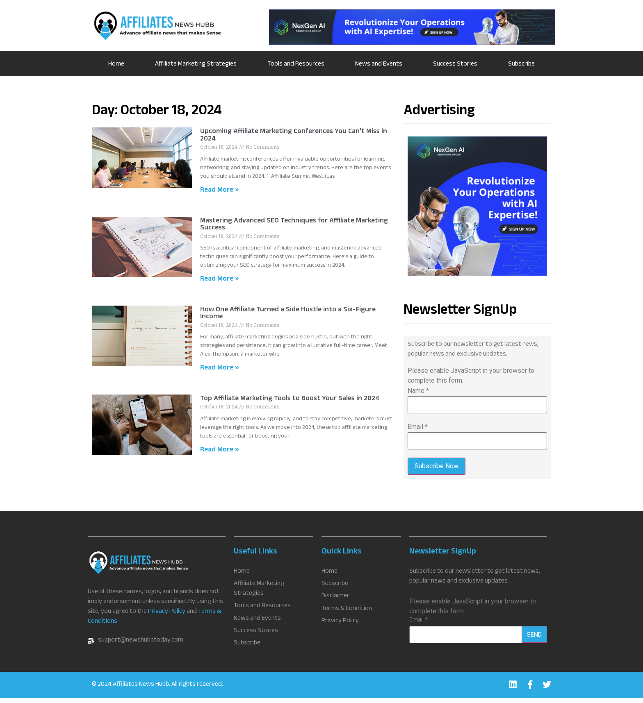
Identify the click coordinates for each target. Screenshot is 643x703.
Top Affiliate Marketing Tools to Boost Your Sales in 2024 (289, 399)
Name (418, 391)
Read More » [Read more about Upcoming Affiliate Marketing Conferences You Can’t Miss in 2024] (219, 191)
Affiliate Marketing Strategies (196, 64)
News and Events (378, 64)
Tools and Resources (295, 64)
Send (534, 639)
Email (418, 427)
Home (116, 64)
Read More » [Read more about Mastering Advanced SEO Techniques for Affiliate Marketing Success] (219, 280)
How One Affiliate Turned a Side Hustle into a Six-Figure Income (288, 314)
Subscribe (521, 64)
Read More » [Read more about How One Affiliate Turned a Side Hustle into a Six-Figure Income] (219, 368)
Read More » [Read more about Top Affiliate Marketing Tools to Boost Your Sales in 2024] (219, 450)
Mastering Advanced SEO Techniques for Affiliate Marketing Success (294, 225)
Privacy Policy (166, 616)
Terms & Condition (347, 612)
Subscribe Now (436, 466)
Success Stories (455, 64)
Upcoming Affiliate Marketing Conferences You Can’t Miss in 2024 (293, 135)
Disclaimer (335, 600)
